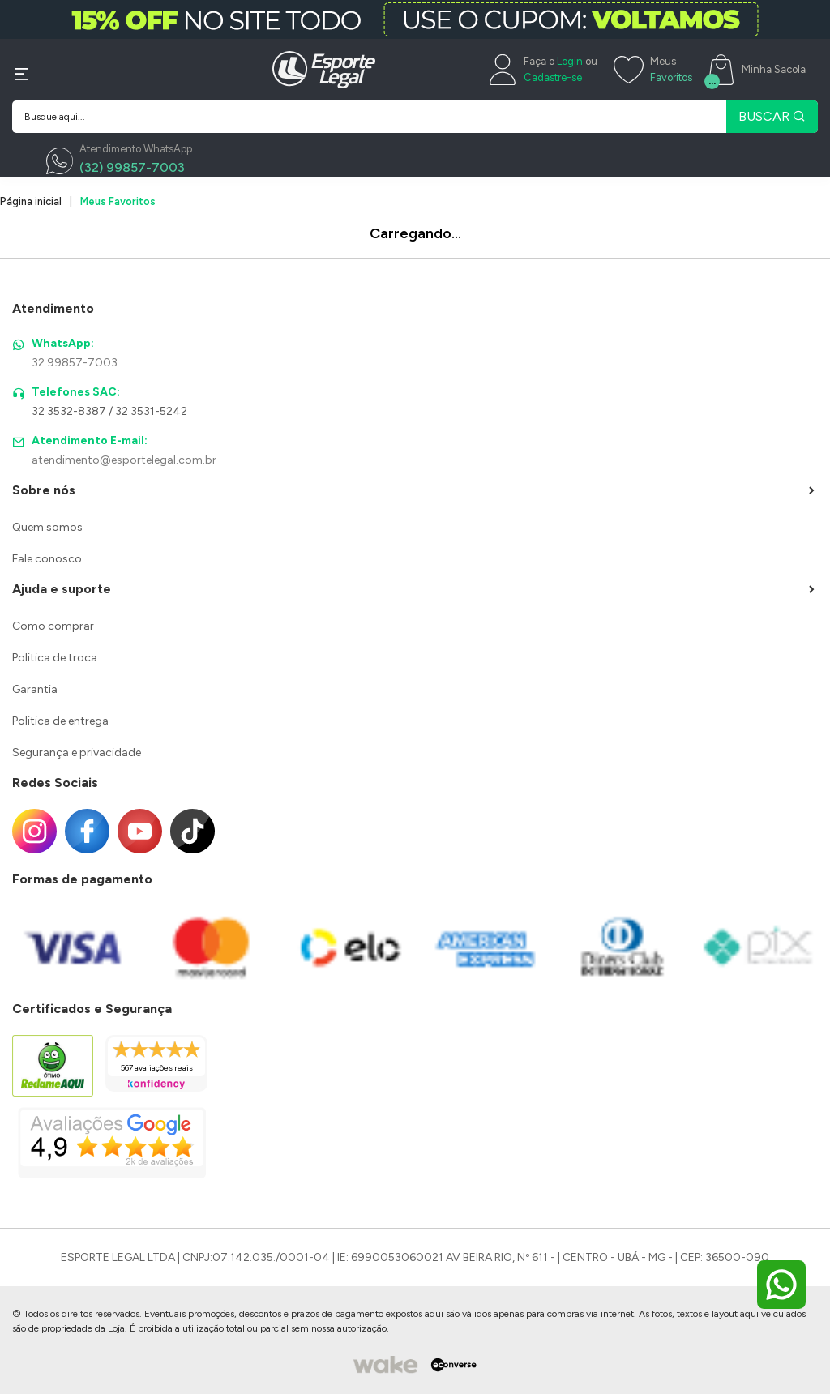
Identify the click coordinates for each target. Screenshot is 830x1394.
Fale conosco (47, 559)
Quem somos (47, 527)
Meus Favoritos (118, 201)
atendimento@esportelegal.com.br (124, 460)
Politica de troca (54, 658)
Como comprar (53, 626)
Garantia (35, 689)
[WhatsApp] (119, 161)
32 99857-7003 (75, 363)
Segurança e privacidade (76, 752)
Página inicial (31, 201)
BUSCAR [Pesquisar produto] (772, 116)
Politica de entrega (60, 721)
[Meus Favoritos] (653, 69)
